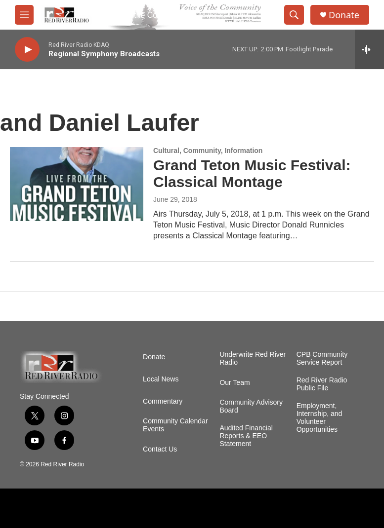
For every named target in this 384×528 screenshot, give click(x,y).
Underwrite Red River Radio (252, 358)
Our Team (234, 382)
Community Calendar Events (175, 425)
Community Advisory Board (251, 406)
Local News (160, 379)
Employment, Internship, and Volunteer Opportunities (319, 417)
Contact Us (160, 449)
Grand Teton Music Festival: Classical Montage (252, 173)
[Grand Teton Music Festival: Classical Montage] (76, 184)
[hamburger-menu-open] (24, 15)
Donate (344, 15)
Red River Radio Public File (322, 384)
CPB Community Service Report (322, 358)
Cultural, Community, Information (207, 150)
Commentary (162, 401)
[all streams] (369, 49)
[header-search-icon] (294, 15)
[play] (27, 49)
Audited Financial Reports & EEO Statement (245, 436)
